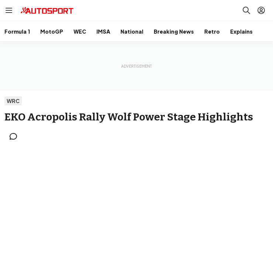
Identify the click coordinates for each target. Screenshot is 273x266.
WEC (80, 31)
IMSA (103, 31)
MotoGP (51, 31)
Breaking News (174, 31)
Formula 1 (17, 31)
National (131, 31)
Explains (241, 31)
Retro (212, 31)
